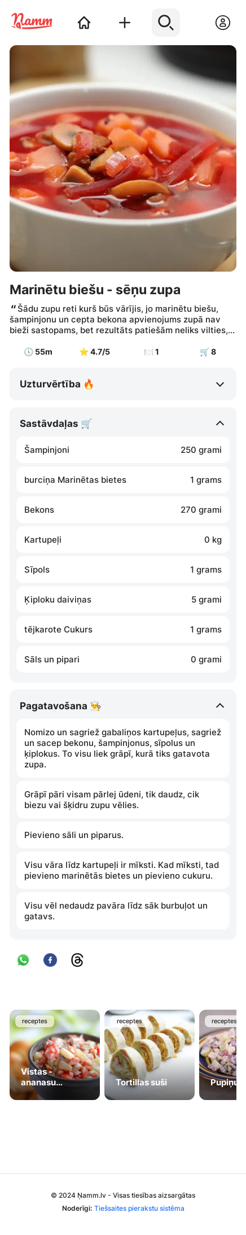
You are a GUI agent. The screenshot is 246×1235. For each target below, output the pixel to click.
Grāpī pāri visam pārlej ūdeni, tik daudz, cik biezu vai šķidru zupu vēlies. (111, 799)
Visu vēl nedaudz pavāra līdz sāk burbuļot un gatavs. (116, 911)
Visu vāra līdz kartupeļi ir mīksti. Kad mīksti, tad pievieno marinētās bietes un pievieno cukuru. (121, 870)
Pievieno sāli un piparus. (74, 835)
